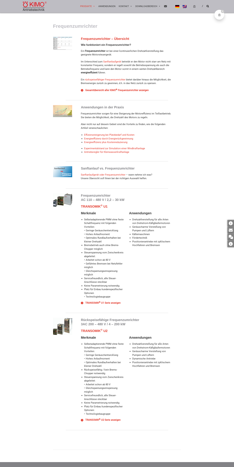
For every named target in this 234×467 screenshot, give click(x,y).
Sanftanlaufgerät (112, 61)
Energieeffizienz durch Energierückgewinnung (108, 138)
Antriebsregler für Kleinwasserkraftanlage (106, 152)
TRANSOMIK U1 (94, 206)
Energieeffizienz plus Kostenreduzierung (105, 142)
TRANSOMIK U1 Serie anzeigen (102, 302)
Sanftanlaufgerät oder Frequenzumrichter (103, 174)
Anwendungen (106, 6)
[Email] (165, 6)
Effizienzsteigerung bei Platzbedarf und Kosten (109, 134)
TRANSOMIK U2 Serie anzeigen (101, 419)
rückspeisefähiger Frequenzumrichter (105, 79)
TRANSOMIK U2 (94, 331)
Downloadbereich (148, 6)
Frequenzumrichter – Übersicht (105, 39)
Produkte (87, 6)
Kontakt (125, 6)
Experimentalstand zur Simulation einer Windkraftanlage (114, 148)
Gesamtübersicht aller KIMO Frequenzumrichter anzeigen (116, 90)
